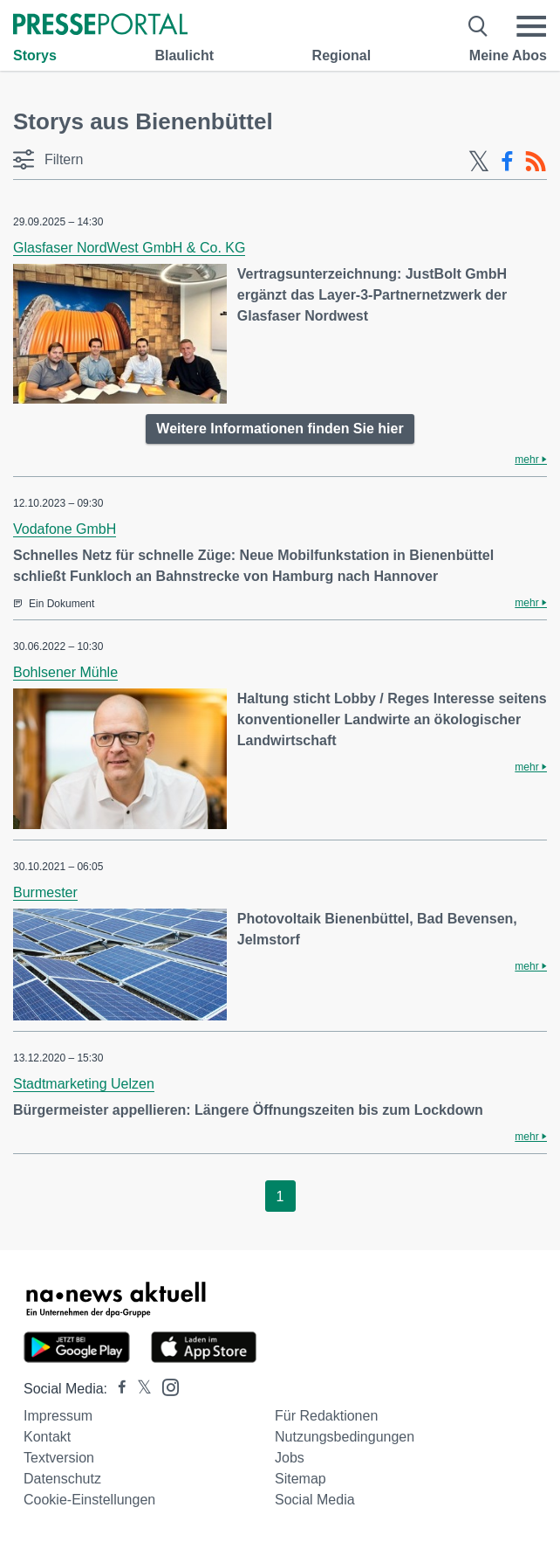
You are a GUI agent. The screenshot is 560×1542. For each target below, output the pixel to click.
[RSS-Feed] (535, 161)
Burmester (45, 892)
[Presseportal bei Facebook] (116, 1388)
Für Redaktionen (326, 1415)
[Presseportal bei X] (139, 1388)
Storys (35, 55)
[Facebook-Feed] (507, 161)
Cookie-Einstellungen (89, 1499)
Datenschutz (62, 1478)
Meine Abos (508, 55)
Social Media (315, 1499)
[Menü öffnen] (531, 26)
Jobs (289, 1457)
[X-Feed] (479, 161)
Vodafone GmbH (64, 529)
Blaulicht (184, 55)
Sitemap (300, 1478)
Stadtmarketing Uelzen (83, 1083)
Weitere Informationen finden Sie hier (279, 428)
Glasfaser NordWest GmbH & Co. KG (129, 247)
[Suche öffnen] (478, 26)
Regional (342, 55)
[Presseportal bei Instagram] (165, 1386)
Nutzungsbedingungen (344, 1436)
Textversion (59, 1457)
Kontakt (47, 1436)
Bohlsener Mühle (65, 672)
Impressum (58, 1415)
